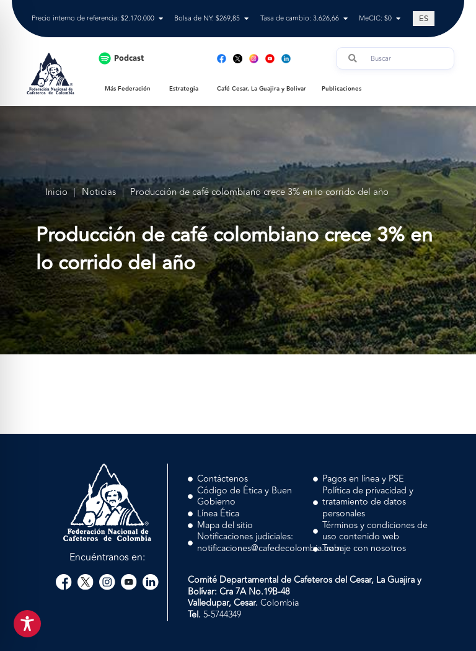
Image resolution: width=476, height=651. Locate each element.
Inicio (56, 192)
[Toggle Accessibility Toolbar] (27, 624)
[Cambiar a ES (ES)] (423, 18)
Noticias (99, 192)
